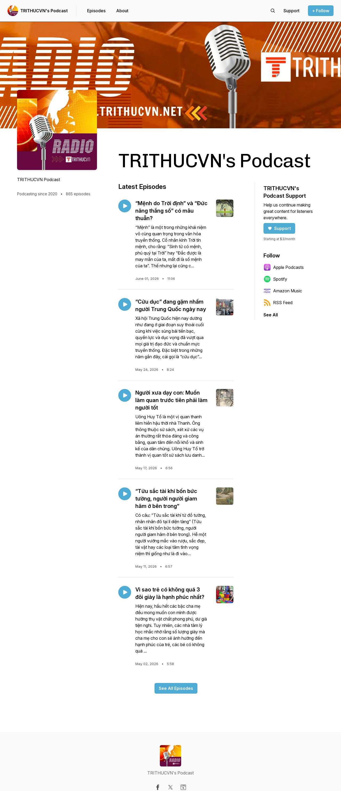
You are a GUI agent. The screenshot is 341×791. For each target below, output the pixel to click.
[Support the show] (291, 10)
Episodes (96, 10)
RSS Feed (278, 302)
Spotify (275, 279)
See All (270, 314)
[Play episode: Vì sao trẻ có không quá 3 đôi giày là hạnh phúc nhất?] (124, 592)
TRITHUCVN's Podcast (44, 10)
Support (279, 228)
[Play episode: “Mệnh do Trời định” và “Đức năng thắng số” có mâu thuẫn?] (124, 206)
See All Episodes (176, 688)
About (122, 10)
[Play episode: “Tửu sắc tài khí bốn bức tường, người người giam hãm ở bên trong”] (124, 493)
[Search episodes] (273, 10)
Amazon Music (282, 291)
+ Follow (320, 10)
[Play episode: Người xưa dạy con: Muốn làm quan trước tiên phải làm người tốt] (124, 395)
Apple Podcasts (283, 267)
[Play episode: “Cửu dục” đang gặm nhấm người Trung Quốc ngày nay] (124, 304)
